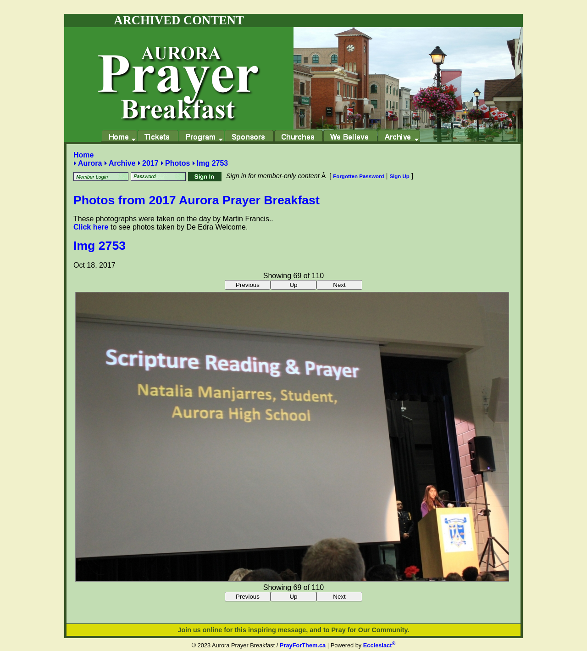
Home (83, 155)
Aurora (90, 163)
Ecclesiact (379, 645)
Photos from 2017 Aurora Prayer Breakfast (196, 200)
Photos (177, 163)
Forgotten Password (358, 176)
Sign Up (399, 176)
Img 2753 (212, 163)
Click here (90, 227)
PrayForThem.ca (303, 645)
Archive (122, 163)
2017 (150, 163)
